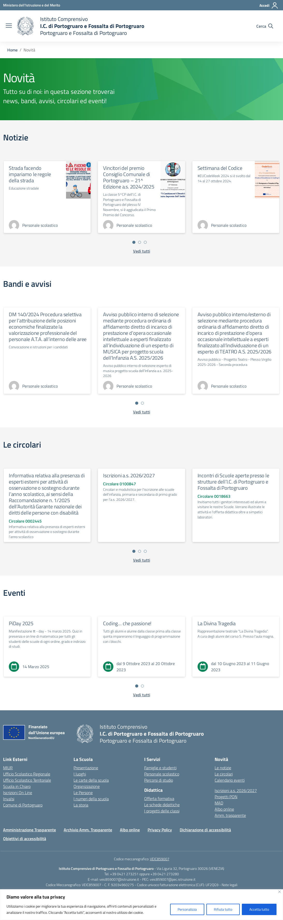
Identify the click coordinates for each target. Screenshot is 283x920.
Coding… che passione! (127, 623)
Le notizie (223, 768)
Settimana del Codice (220, 168)
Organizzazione (87, 786)
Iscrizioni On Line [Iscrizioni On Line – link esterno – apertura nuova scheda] (17, 792)
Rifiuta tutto (223, 909)
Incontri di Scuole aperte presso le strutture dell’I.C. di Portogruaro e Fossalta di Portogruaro (233, 481)
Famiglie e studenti (160, 768)
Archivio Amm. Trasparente (88, 830)
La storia (81, 805)
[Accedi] (269, 5)
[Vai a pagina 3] (145, 242)
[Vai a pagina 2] (139, 242)
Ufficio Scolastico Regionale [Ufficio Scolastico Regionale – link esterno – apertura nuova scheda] (26, 774)
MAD (219, 803)
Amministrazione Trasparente (29, 830)
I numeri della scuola (91, 799)
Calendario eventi (230, 780)
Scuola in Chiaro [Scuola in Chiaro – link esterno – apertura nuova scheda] (17, 786)
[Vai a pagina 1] (133, 242)
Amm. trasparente (230, 815)
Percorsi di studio (158, 780)
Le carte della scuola (91, 780)
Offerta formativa (159, 798)
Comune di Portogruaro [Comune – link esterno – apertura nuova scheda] (22, 805)
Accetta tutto (259, 909)
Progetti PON (226, 797)
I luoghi (80, 774)
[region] (141, 904)
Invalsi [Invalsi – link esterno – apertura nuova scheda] (8, 799)
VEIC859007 (159, 859)
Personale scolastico (161, 774)
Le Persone (83, 792)
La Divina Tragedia (217, 623)
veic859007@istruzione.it (119, 879)
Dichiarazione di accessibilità (205, 830)
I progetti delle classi (161, 811)
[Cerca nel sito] (265, 26)
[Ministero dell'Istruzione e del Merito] (31, 5)
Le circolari (224, 774)
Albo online (224, 809)
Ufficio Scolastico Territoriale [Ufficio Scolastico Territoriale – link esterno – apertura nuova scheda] (27, 780)
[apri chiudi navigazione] (9, 26)
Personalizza (187, 909)
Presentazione (86, 768)
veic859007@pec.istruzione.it (172, 879)
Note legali (229, 884)
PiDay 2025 (21, 623)
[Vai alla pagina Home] (12, 50)
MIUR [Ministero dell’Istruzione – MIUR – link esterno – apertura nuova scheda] (8, 768)
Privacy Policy (160, 830)
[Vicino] (279, 892)
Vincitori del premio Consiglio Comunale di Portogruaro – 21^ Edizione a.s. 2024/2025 (128, 177)
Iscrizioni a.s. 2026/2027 (129, 475)
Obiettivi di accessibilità (24, 838)
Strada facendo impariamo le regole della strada (30, 174)
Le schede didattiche (162, 805)
